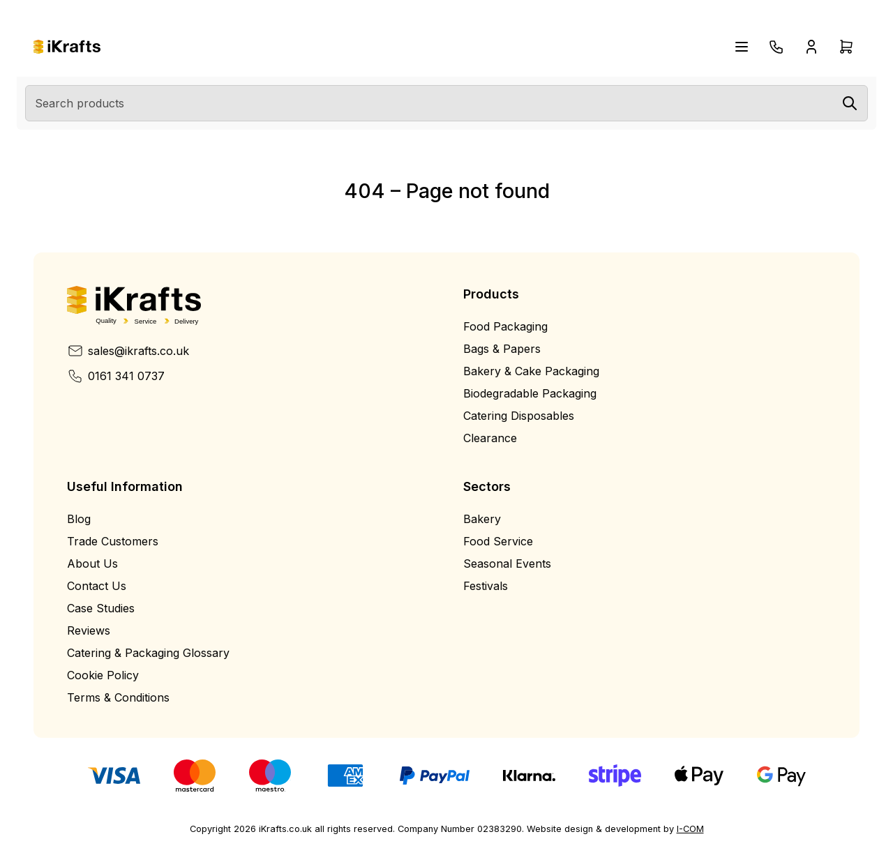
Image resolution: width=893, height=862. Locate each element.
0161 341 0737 (116, 376)
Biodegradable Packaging (529, 393)
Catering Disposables (518, 416)
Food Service (498, 541)
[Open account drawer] (811, 46)
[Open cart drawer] (846, 46)
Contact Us (96, 586)
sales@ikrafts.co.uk (128, 350)
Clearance (490, 438)
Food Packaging (505, 326)
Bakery (482, 519)
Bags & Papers (502, 349)
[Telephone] (776, 46)
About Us (92, 563)
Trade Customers (112, 541)
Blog (79, 519)
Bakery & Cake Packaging (531, 371)
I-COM (690, 829)
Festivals (485, 586)
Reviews (88, 630)
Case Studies (101, 608)
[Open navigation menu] (741, 46)
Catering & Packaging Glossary (148, 653)
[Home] (66, 47)
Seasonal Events (507, 563)
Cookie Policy (103, 675)
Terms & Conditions (118, 697)
